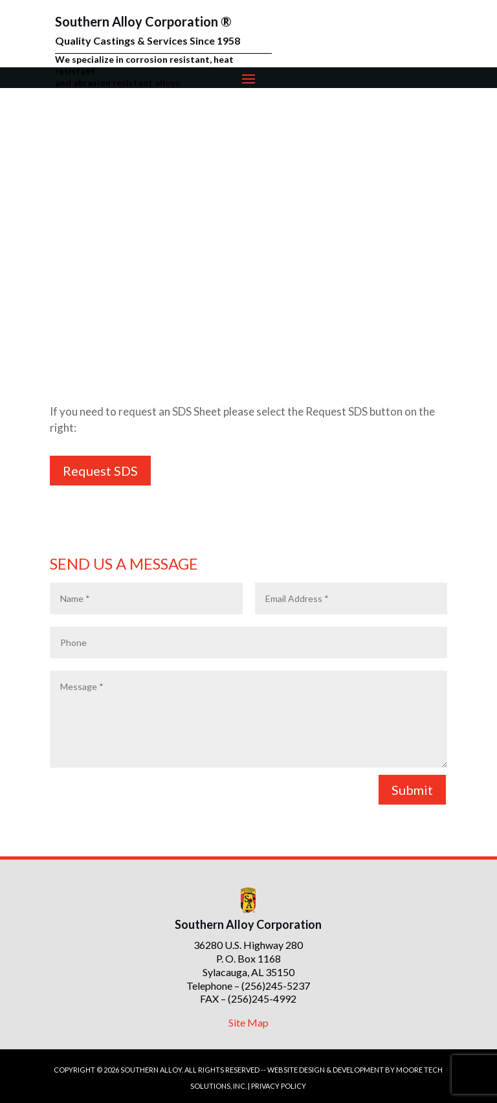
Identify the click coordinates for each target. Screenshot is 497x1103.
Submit (412, 789)
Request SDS (100, 470)
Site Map (248, 1022)
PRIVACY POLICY (278, 1086)
